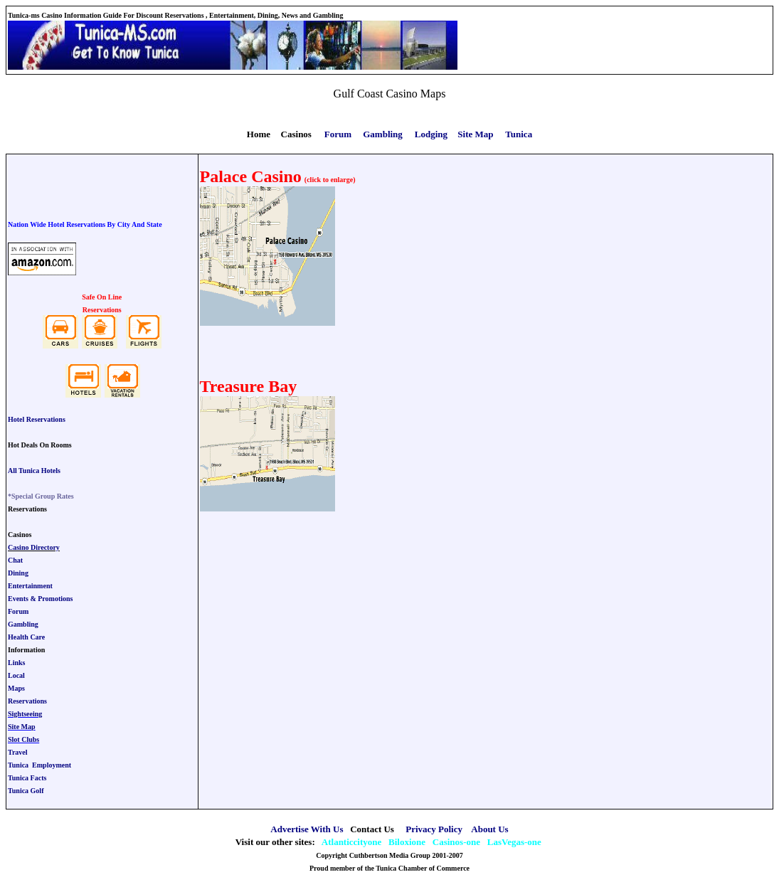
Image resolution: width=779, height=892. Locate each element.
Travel (18, 752)
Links (16, 663)
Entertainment (30, 586)
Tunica (518, 134)
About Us (489, 829)
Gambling (23, 624)
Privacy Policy (434, 829)
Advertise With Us (306, 829)
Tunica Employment (39, 765)
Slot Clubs (23, 739)
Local (16, 675)
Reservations (27, 701)
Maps (16, 688)
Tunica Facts (27, 778)
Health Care (26, 637)
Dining (18, 573)
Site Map (22, 727)
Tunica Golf (25, 791)
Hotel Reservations (36, 419)
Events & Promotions (40, 598)
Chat (15, 560)
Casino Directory (34, 547)
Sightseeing (25, 714)
